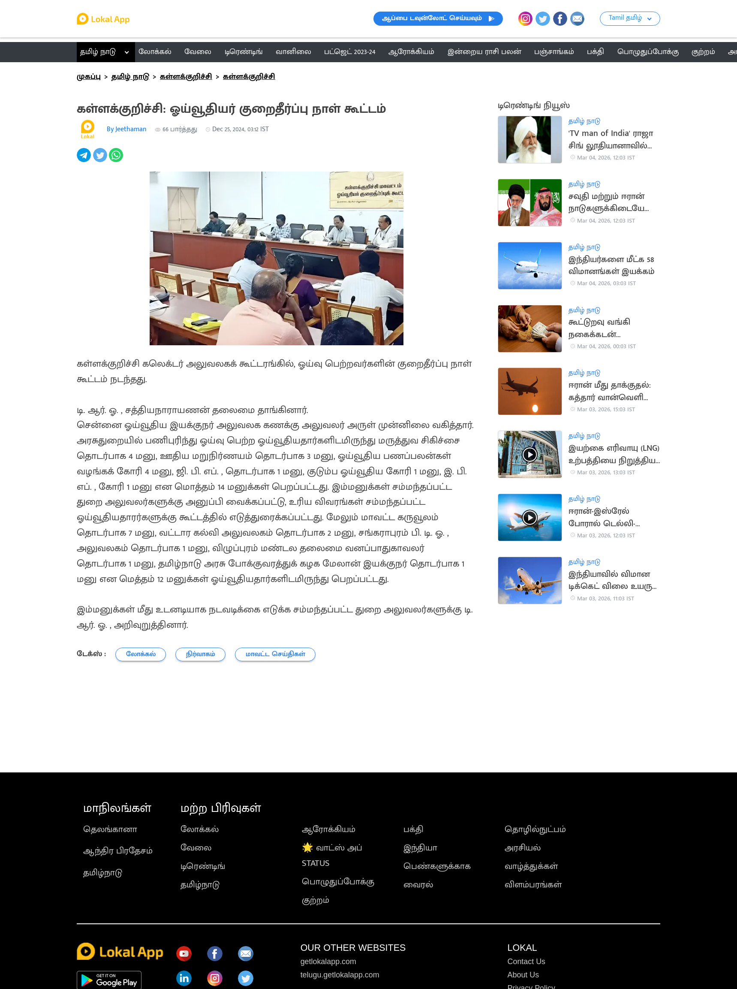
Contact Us (527, 961)
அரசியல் (523, 847)
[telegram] (85, 160)
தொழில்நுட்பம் (535, 829)
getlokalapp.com (328, 961)
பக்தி (413, 829)
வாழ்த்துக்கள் (531, 866)
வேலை (195, 847)
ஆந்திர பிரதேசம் (118, 850)
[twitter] (101, 160)
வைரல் (418, 884)
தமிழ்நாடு (102, 872)
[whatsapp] (117, 160)
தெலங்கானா (110, 829)
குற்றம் (315, 900)
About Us (523, 975)
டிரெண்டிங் (202, 866)
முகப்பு (89, 76)
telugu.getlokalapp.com (340, 975)
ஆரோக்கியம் (328, 829)
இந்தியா (420, 847)
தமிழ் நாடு (98, 51)
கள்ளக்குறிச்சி (186, 76)
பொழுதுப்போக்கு (338, 881)
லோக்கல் (199, 829)
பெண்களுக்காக (437, 866)
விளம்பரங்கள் (533, 884)
